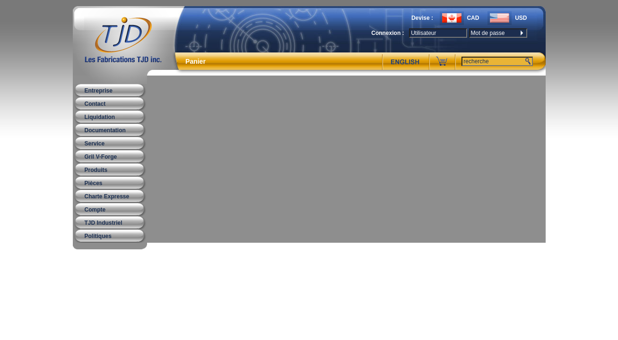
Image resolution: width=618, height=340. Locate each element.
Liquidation (100, 117)
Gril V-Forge (101, 156)
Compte (95, 209)
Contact (95, 104)
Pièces (94, 183)
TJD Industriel (103, 223)
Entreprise (99, 90)
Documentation (105, 130)
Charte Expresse (107, 196)
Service (95, 143)
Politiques (98, 236)
